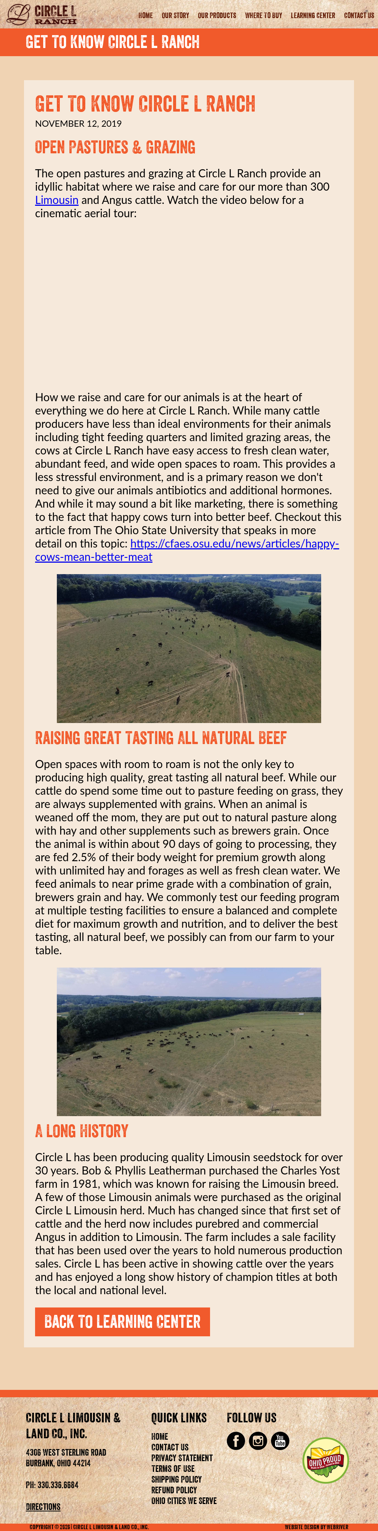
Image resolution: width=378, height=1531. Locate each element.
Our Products (217, 16)
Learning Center (313, 16)
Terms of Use (173, 1468)
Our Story (175, 16)
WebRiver (337, 1527)
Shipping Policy (176, 1479)
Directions (43, 1507)
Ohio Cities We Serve (184, 1501)
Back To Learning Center (122, 1322)
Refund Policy (174, 1490)
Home (145, 16)
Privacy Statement (182, 1458)
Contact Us (359, 16)
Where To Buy (263, 16)
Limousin (57, 199)
